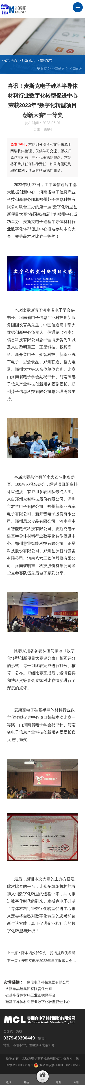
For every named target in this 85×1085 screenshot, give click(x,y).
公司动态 (58, 69)
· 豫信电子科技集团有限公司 (47, 982)
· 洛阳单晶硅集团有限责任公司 (27, 989)
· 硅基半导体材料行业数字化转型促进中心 (36, 1002)
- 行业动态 (27, 60)
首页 (44, 69)
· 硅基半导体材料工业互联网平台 (29, 995)
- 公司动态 (9, 60)
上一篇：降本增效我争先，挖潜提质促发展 (41, 953)
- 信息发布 (45, 60)
